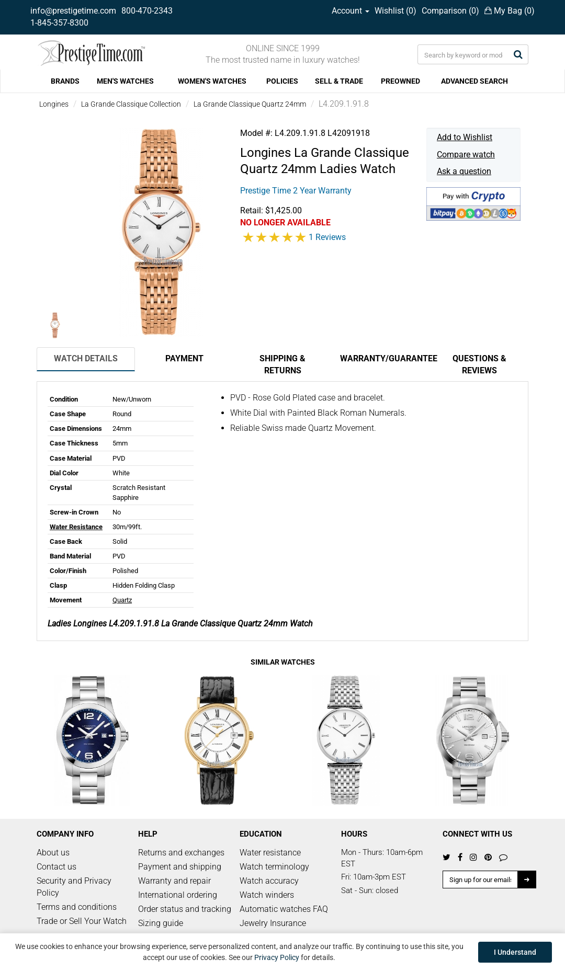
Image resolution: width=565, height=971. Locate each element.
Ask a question (464, 171)
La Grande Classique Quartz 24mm (250, 104)
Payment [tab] (184, 358)
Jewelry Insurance (273, 923)
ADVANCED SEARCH (474, 81)
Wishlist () (395, 11)
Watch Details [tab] (86, 358)
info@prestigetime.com (73, 11)
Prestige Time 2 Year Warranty (296, 191)
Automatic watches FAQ (284, 909)
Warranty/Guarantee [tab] (385, 358)
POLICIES (282, 81)
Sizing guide (160, 923)
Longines (54, 104)
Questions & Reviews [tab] (479, 364)
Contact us (56, 867)
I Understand (515, 952)
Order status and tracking (184, 909)
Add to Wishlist (464, 137)
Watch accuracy (269, 881)
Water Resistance (76, 527)
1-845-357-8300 (59, 23)
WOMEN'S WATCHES (212, 81)
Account (350, 11)
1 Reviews (327, 237)
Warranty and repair (174, 881)
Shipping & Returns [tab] (282, 364)
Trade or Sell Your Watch (82, 921)
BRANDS (65, 81)
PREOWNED (400, 81)
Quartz (122, 600)
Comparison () (450, 11)
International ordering (177, 895)
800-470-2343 (147, 11)
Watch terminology (274, 867)
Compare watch (466, 154)
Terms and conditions (77, 907)
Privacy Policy (276, 957)
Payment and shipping (179, 867)
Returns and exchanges (181, 853)
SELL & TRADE (339, 81)
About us (53, 853)
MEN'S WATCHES (125, 81)
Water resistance (270, 853)
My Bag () (509, 11)
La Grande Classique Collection (131, 104)
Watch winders (267, 895)
